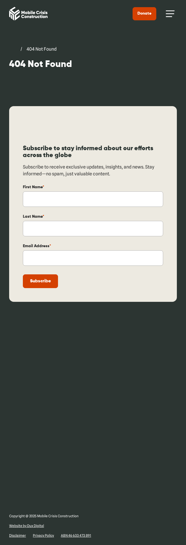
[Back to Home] (28, 14)
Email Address (37, 246)
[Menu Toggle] (170, 14)
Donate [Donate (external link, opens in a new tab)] (145, 13)
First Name (33, 187)
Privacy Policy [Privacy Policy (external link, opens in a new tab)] (43, 535)
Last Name (33, 217)
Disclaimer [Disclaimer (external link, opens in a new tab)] (17, 535)
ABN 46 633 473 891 (76, 535)
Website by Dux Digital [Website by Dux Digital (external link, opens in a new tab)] (26, 526)
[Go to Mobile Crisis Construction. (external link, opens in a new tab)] (12, 49)
